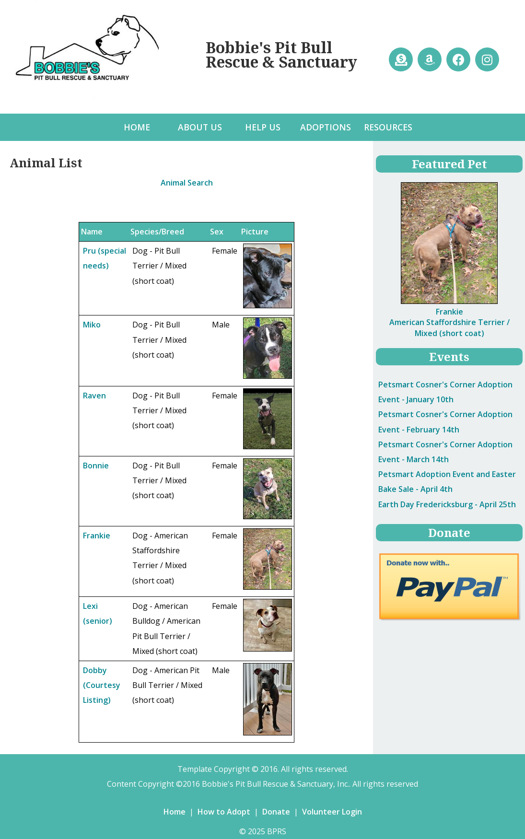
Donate (276, 811)
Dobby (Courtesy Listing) (101, 685)
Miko (92, 324)
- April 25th (447, 504)
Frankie (96, 535)
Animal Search (187, 182)
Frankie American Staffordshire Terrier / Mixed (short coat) (449, 322)
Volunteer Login (332, 811)
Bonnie (96, 465)
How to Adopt (224, 811)
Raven (94, 395)
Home (174, 811)
